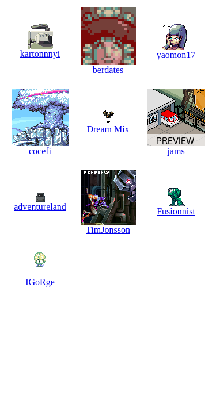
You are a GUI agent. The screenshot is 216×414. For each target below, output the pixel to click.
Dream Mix (107, 129)
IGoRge (40, 282)
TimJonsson (108, 230)
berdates (108, 70)
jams (175, 151)
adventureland (40, 207)
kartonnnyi (40, 54)
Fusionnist (176, 211)
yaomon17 (176, 55)
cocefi (40, 151)
